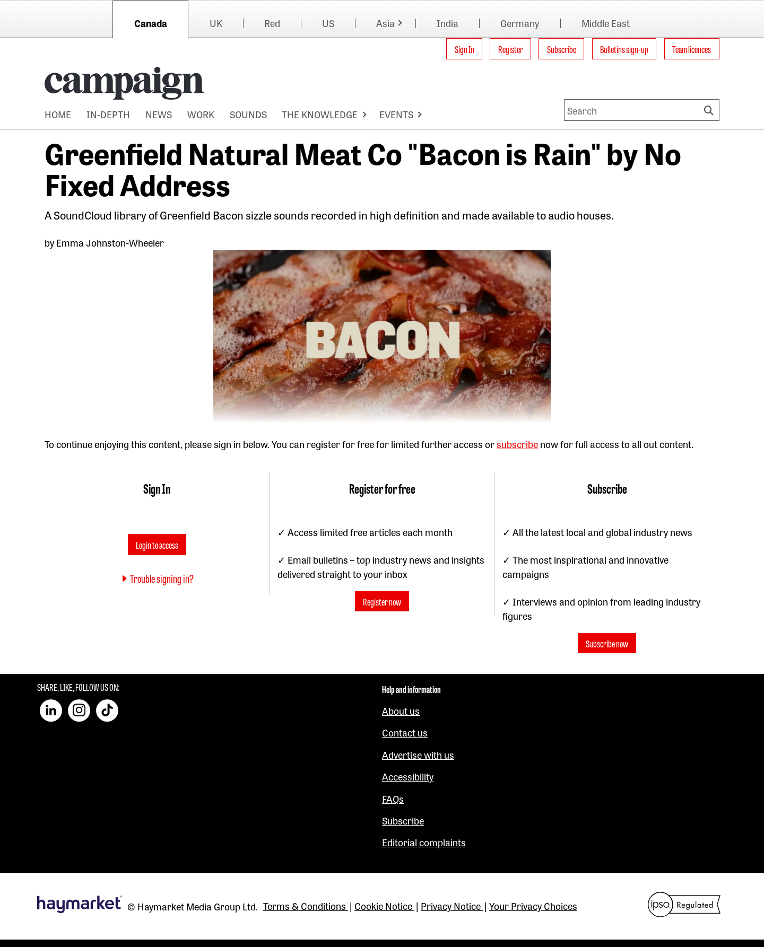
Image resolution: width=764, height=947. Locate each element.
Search (710, 110)
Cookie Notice (384, 906)
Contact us (405, 732)
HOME (58, 114)
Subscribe (561, 49)
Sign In (464, 49)
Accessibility (407, 776)
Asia (385, 23)
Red (272, 23)
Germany (519, 23)
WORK (200, 114)
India (447, 23)
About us (401, 710)
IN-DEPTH (108, 114)
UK (216, 23)
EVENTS (396, 114)
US (328, 23)
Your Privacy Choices (533, 906)
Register (510, 49)
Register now (382, 601)
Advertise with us (418, 754)
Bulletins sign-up (624, 49)
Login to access (157, 544)
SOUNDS (248, 114)
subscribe (517, 444)
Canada (150, 23)
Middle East (605, 23)
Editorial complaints (424, 842)
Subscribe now (607, 643)
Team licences (691, 49)
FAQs (393, 798)
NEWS (158, 114)
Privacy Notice (452, 906)
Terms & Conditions (305, 906)
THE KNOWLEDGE (320, 114)
